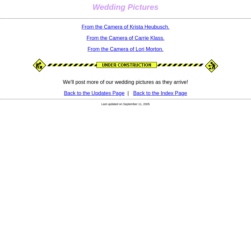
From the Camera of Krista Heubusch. (125, 27)
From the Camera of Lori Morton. (126, 49)
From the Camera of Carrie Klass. (125, 38)
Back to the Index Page (160, 93)
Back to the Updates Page (94, 93)
